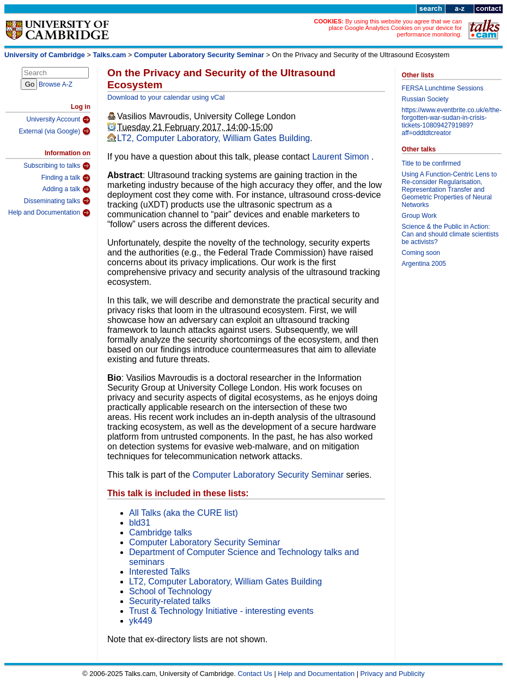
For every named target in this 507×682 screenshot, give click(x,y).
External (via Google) (54, 131)
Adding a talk (66, 189)
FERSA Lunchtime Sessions (443, 88)
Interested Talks (159, 571)
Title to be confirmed (431, 163)
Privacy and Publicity (393, 673)
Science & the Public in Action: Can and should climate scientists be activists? (450, 234)
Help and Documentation (49, 213)
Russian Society (425, 99)
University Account (58, 119)
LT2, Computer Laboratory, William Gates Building (213, 138)
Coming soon (421, 253)
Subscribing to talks (56, 166)
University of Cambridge (44, 55)
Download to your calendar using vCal (166, 97)
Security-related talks (169, 601)
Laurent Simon (341, 156)
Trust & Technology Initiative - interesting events (221, 611)
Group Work (419, 216)
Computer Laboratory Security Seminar (199, 55)
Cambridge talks (160, 532)
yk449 (140, 620)
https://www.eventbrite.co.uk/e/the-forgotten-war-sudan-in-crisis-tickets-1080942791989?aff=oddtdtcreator (452, 121)
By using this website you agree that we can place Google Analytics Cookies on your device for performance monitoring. (395, 28)
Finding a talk (65, 178)
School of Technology (170, 591)
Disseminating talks (57, 201)
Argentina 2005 (424, 263)
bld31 (139, 522)
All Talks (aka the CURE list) (183, 512)
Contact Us (255, 673)
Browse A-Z (55, 84)
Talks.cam (109, 55)
